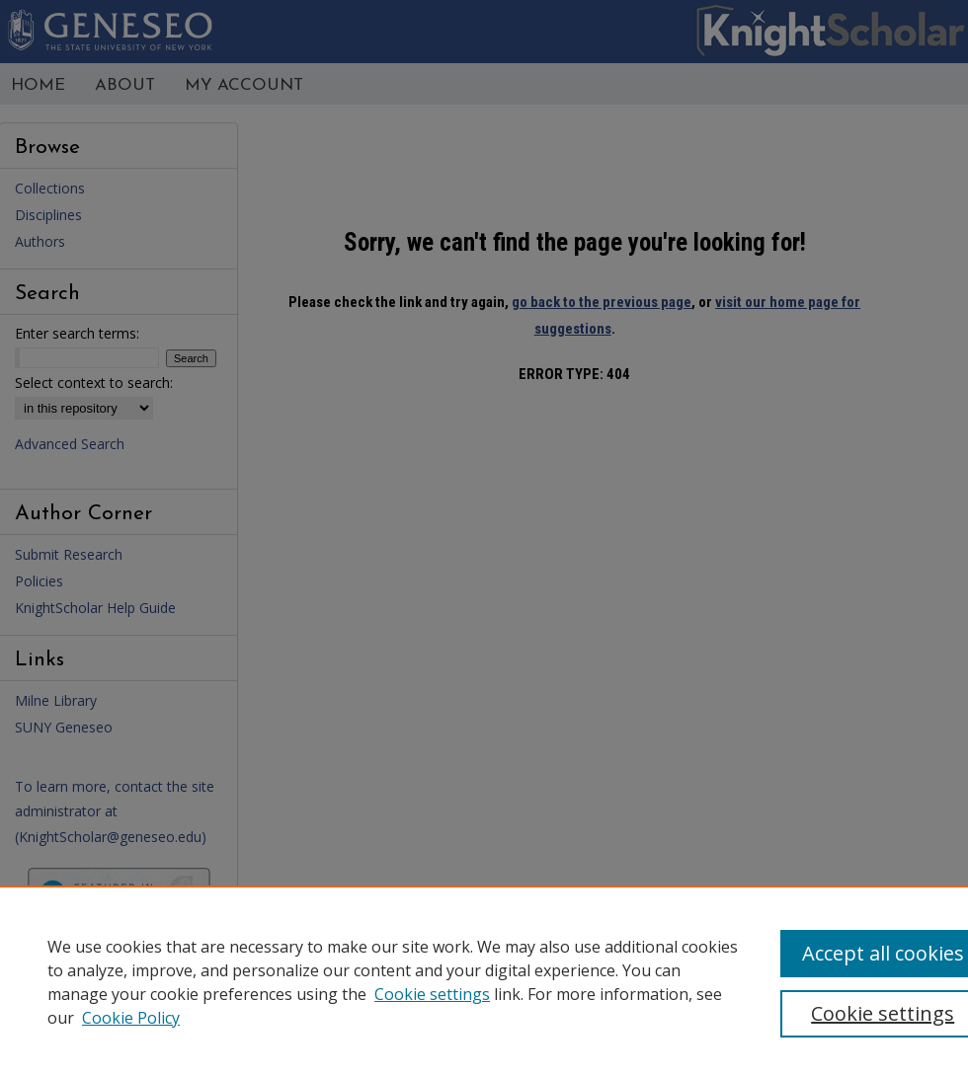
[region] (484, 981)
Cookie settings (432, 994)
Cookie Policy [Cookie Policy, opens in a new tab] (131, 1018)
